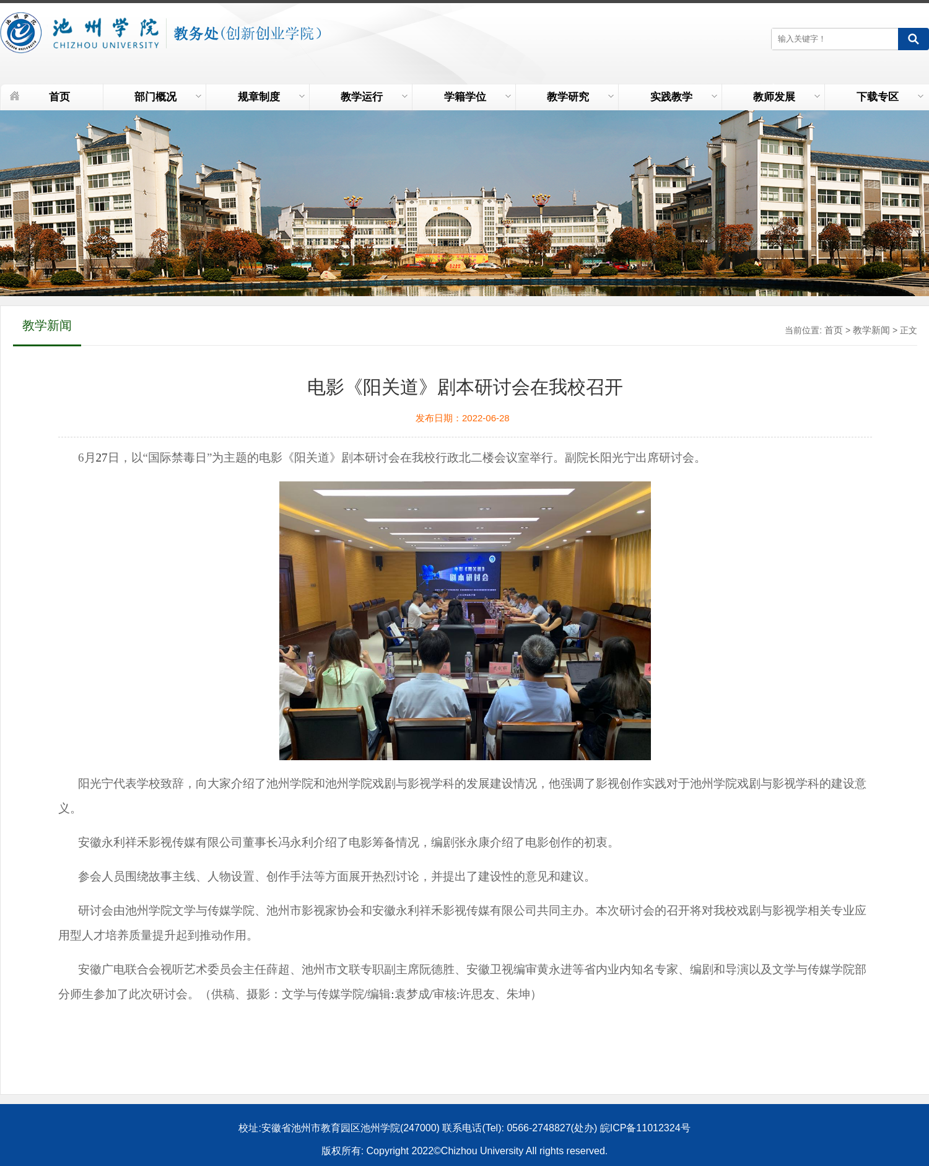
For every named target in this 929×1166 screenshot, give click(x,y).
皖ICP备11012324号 (645, 1128)
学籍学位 (477, 97)
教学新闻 (871, 330)
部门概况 (167, 97)
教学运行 (374, 97)
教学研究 (580, 97)
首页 (59, 97)
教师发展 (786, 97)
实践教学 (683, 97)
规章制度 (271, 97)
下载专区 (890, 97)
